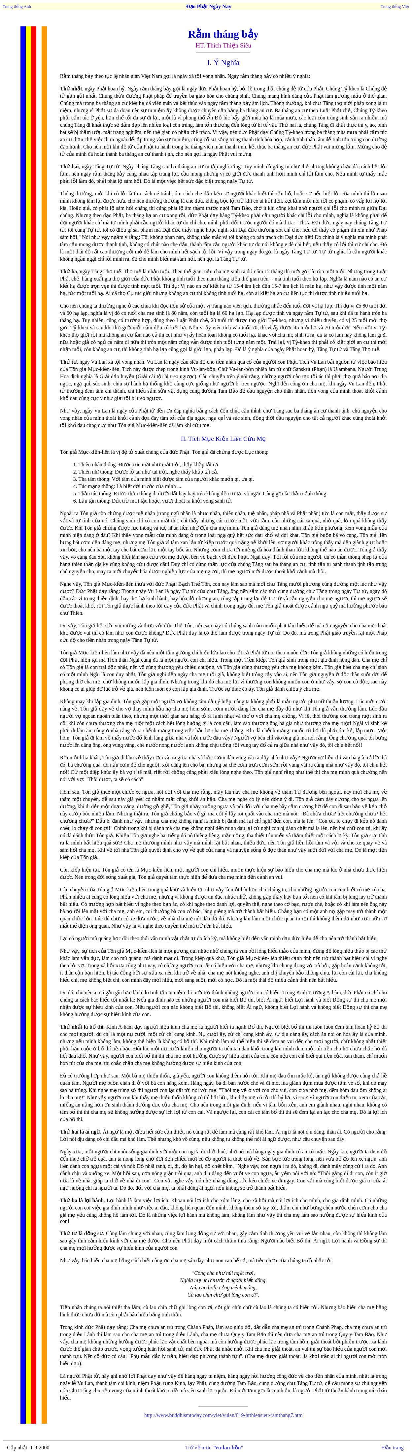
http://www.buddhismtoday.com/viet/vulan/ (190, 1415)
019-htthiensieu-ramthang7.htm (269, 1415)
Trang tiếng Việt (395, 6)
